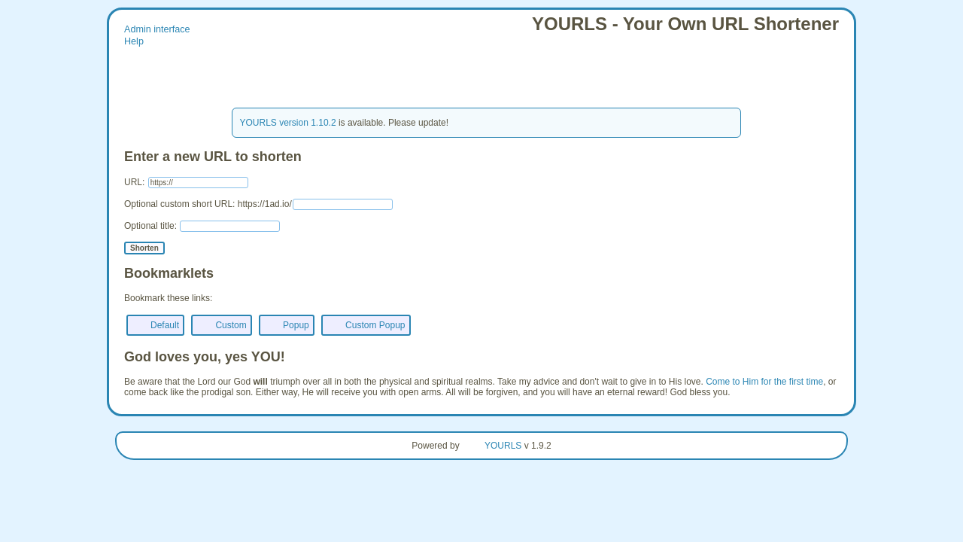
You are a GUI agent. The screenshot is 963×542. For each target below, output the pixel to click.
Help (134, 41)
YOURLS (503, 445)
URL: (186, 182)
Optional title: (202, 226)
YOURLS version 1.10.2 (288, 122)
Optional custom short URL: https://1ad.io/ (258, 204)
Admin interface (157, 29)
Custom (230, 325)
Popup (296, 325)
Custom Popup (375, 325)
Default (164, 325)
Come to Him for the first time (764, 381)
